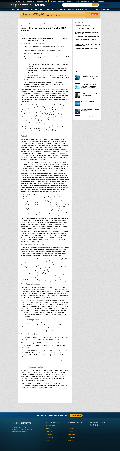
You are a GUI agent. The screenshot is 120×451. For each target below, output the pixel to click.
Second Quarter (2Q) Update (83, 25)
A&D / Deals (53, 1)
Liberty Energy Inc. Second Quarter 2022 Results (43, 29)
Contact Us (71, 428)
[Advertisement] (87, 60)
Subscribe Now (76, 415)
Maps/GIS (88, 9)
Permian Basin (51, 9)
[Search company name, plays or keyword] (77, 4)
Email (23, 35)
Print (29, 35)
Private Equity (70, 1)
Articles (40, 4)
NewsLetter (71, 440)
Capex (93, 1)
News (13, 9)
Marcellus (42, 9)
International (106, 9)
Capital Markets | (45, 25)
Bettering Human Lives (38, 75)
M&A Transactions (50, 425)
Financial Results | (36, 25)
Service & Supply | (25, 23)
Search (95, 5)
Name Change (52, 25)
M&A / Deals (79, 9)
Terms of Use (71, 434)
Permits (18, 1)
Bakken (19, 9)
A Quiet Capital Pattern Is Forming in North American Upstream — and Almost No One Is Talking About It (90, 76)
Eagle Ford (26, 9)
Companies (49, 431)
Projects (48, 428)
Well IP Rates (100, 1)
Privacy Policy (71, 437)
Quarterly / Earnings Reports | (47, 23)
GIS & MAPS (49, 434)
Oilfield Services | (59, 23)
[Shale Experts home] (21, 5)
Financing (61, 1)
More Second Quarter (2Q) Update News (87, 29)
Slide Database (85, 1)
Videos (47, 440)
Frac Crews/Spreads (41, 1)
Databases (71, 9)
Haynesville (34, 9)
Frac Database (49, 437)
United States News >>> (80, 72)
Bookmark (37, 35)
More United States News (92, 116)
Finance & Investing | (35, 23)
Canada (98, 9)
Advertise (70, 431)
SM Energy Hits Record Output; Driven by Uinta (87, 36)
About (69, 425)
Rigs (23, 1)
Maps (77, 1)
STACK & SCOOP (61, 9)
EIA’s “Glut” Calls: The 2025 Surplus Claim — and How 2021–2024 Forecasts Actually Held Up (90, 86)
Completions (30, 1)
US (93, 9)
